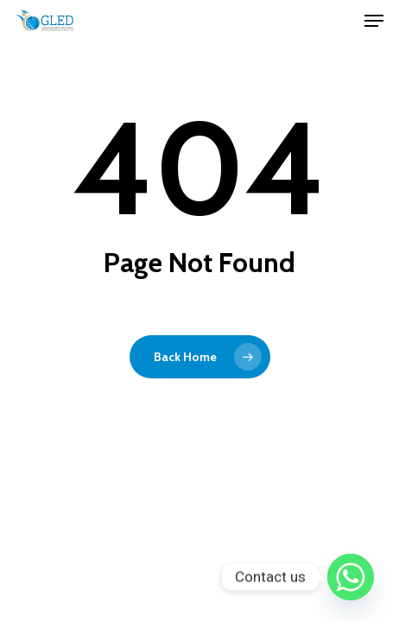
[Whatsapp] (350, 577)
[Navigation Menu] (373, 20)
